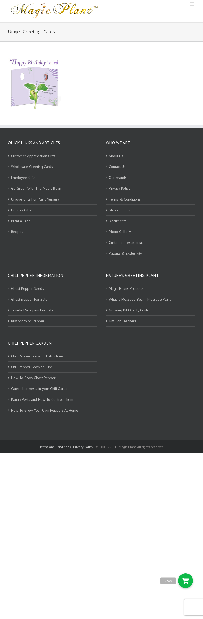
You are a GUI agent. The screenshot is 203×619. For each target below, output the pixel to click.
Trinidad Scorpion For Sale (32, 310)
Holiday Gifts (21, 210)
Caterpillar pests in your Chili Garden (40, 388)
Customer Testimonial (126, 242)
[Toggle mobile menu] (192, 4)
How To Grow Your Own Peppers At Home (44, 410)
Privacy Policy (119, 188)
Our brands (118, 177)
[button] (185, 580)
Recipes (17, 231)
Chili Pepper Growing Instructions (37, 356)
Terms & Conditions (124, 199)
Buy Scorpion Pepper (27, 321)
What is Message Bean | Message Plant (140, 299)
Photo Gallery (120, 231)
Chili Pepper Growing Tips (32, 367)
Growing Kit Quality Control (130, 310)
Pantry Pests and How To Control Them (42, 399)
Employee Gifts (23, 177)
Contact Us (117, 166)
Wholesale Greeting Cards (32, 166)
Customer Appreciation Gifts (33, 155)
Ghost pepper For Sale (29, 299)
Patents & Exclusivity (125, 253)
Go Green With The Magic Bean (36, 188)
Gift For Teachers (122, 321)
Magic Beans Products (126, 288)
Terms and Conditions (56, 447)
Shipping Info (119, 210)
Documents (117, 220)
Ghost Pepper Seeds (27, 288)
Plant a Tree (21, 220)
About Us (116, 155)
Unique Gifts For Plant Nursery (35, 199)
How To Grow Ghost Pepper (33, 377)
